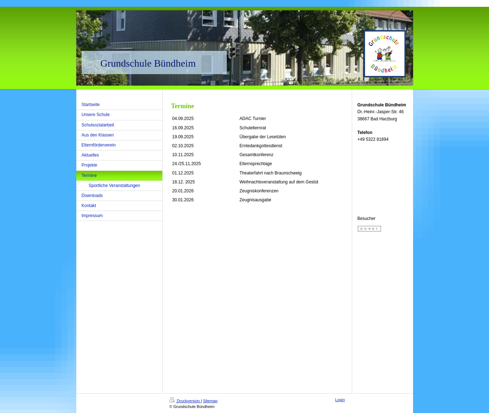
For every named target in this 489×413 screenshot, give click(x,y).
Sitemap (210, 401)
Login (340, 400)
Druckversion (185, 401)
